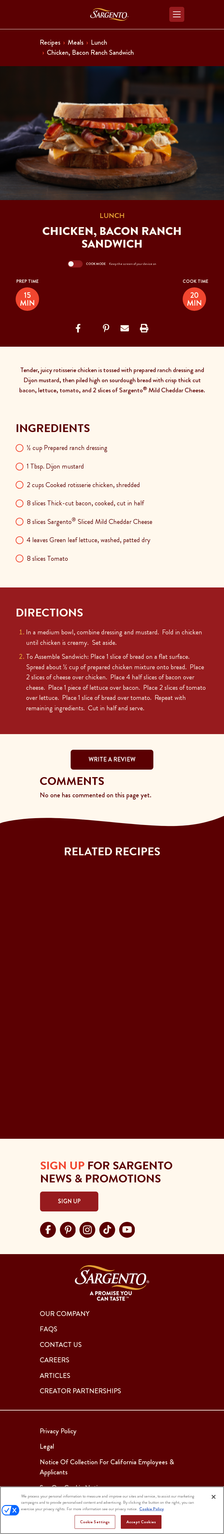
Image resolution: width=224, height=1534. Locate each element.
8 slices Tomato (47, 558)
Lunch (99, 42)
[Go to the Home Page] (109, 14)
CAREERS (54, 1360)
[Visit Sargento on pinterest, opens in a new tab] (68, 1229)
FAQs (48, 1329)
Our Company (65, 1314)
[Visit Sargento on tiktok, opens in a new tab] (107, 1229)
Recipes (50, 42)
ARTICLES (55, 1376)
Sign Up (69, 1201)
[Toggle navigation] (176, 14)
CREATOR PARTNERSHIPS (80, 1391)
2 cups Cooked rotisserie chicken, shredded (83, 485)
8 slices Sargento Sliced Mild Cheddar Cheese (89, 522)
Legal (47, 1446)
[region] (112, 1510)
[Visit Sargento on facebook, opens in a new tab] (48, 1229)
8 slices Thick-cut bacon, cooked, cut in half (85, 503)
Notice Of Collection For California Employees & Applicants (107, 1467)
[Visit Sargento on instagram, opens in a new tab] (87, 1229)
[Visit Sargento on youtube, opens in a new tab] (127, 1229)
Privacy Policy (58, 1431)
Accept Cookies (141, 1522)
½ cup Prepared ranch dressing (67, 448)
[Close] (213, 1497)
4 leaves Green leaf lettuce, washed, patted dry (88, 540)
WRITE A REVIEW (112, 759)
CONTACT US (61, 1345)
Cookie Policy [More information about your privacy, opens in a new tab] (151, 1509)
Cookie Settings (95, 1522)
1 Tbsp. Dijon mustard (55, 466)
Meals (76, 42)
